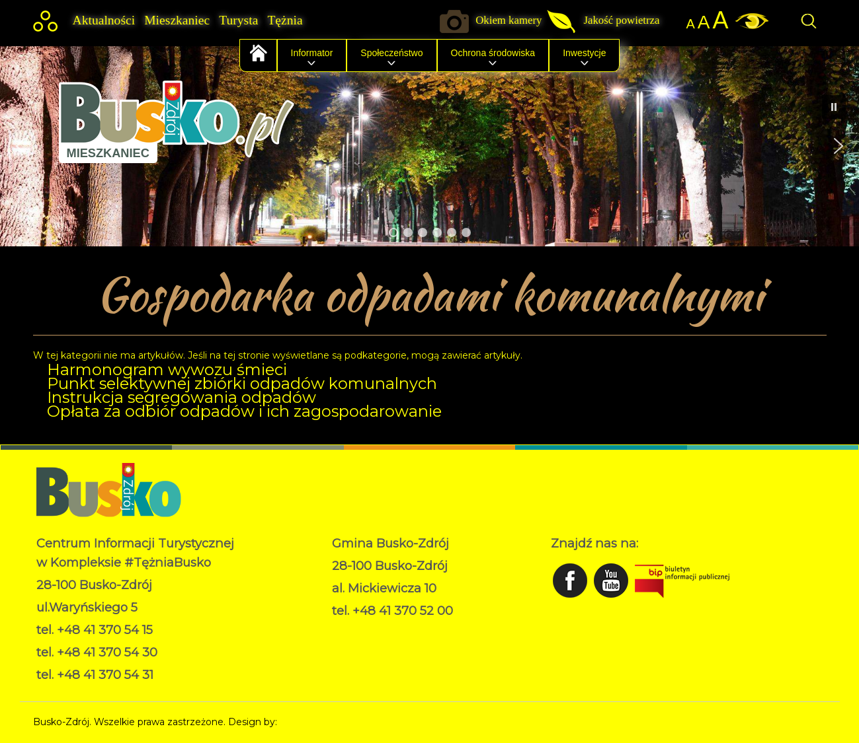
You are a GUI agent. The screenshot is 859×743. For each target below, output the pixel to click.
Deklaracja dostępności (384, 645)
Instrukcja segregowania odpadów (181, 397)
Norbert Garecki (316, 722)
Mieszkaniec (177, 20)
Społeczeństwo (391, 53)
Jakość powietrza (621, 20)
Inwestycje (584, 53)
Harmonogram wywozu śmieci (167, 369)
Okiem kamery (508, 20)
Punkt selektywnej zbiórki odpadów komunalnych (242, 383)
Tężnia (284, 20)
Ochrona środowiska (493, 53)
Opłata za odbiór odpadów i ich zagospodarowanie (244, 411)
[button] (20, 146)
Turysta (238, 20)
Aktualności (104, 20)
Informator (312, 53)
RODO (347, 631)
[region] (429, 146)
